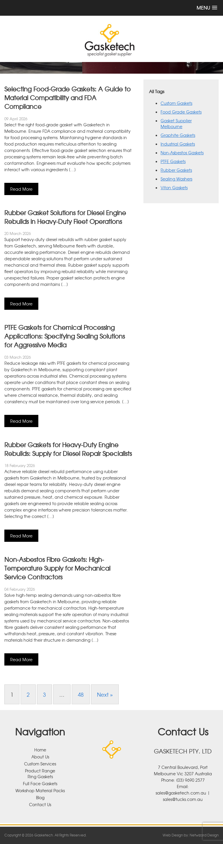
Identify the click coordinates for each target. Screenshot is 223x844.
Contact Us (40, 804)
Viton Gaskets (174, 187)
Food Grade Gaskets (181, 112)
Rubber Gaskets (176, 170)
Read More (21, 189)
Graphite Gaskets (178, 135)
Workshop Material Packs (40, 790)
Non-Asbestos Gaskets (182, 152)
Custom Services (40, 764)
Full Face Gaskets (40, 783)
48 (81, 694)
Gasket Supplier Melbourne (176, 123)
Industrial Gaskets (178, 144)
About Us (40, 757)
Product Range (40, 771)
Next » (105, 694)
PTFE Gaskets (173, 161)
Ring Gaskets (40, 776)
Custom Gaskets (176, 103)
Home (40, 750)
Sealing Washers (176, 179)
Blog (40, 797)
